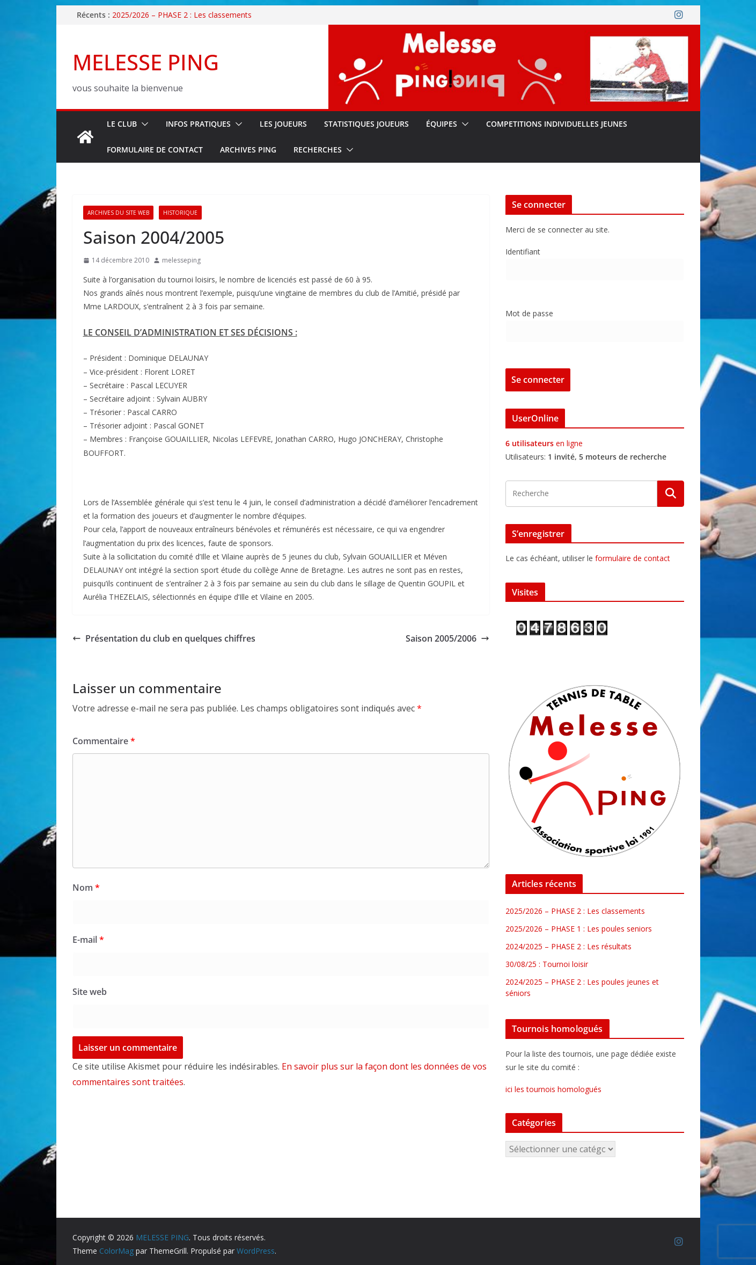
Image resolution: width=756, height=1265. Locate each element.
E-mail (88, 940)
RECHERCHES (317, 149)
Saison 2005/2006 (447, 638)
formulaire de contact (632, 558)
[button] (143, 124)
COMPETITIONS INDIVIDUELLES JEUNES (556, 124)
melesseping (181, 260)
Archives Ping (248, 149)
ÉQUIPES (441, 124)
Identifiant (522, 251)
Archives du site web (118, 212)
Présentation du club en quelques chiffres (163, 638)
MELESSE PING (145, 62)
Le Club (122, 124)
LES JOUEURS (283, 124)
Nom (86, 887)
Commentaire (103, 741)
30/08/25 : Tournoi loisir (546, 964)
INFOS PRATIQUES (198, 124)
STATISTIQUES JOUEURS (366, 124)
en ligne (544, 443)
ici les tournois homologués (553, 1089)
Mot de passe (529, 313)
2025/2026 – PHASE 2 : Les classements (182, 15)
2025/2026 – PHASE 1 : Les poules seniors (578, 929)
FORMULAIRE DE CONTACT (155, 149)
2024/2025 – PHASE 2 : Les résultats (568, 946)
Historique (180, 212)
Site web (89, 992)
